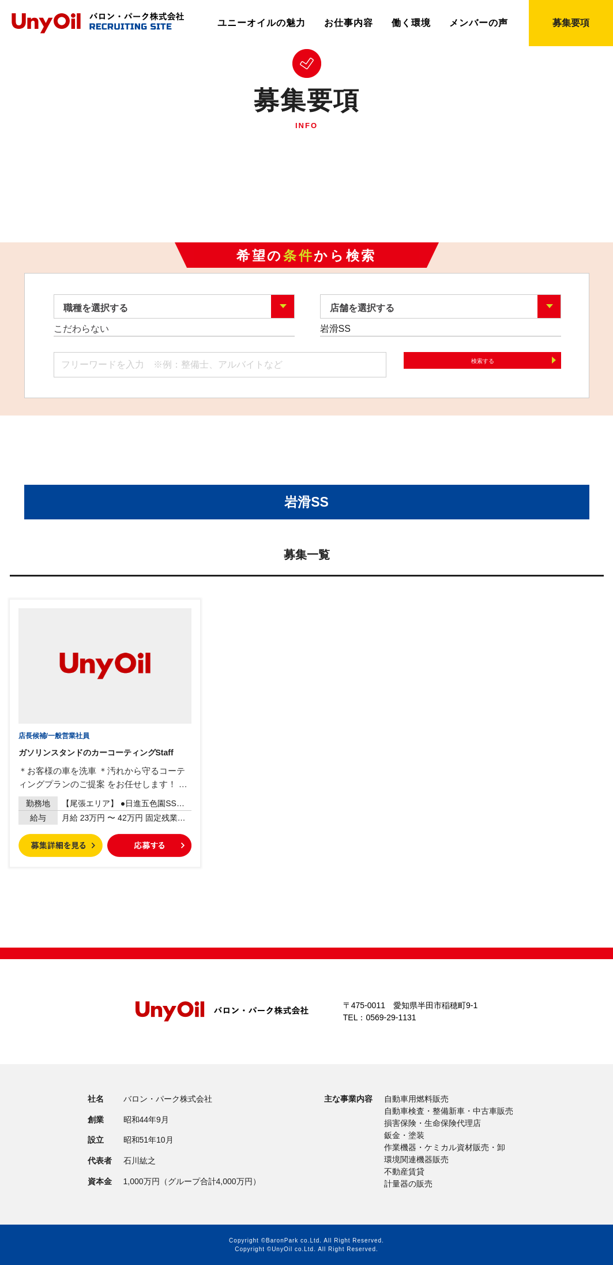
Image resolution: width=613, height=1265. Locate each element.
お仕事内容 (348, 23)
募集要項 (570, 23)
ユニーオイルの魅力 (261, 23)
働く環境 (411, 23)
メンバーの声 (478, 23)
